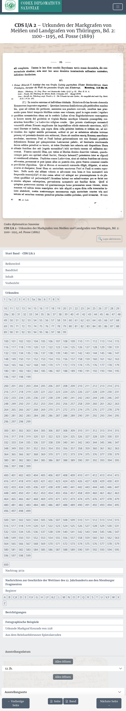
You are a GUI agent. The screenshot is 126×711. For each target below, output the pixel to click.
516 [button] (6, 526)
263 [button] (117, 404)
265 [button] (13, 409)
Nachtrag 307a (14, 570)
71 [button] (17, 326)
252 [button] (35, 404)
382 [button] (21, 460)
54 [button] (34, 320)
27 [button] (105, 308)
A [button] (5, 597)
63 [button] (88, 320)
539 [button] (58, 532)
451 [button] (28, 493)
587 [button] (58, 549)
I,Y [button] (47, 597)
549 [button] (13, 538)
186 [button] (50, 371)
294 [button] (109, 415)
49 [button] (5, 320)
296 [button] (6, 421)
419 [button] (28, 481)
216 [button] (6, 392)
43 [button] (89, 314)
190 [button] (80, 371)
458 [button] (80, 493)
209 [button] (72, 386)
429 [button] (102, 481)
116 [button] (6, 347)
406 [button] (50, 475)
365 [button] (13, 454)
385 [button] (43, 460)
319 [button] (28, 436)
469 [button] (43, 499)
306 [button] (50, 430)
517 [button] (13, 526)
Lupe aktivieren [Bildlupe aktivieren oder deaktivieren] (109, 239)
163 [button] (117, 359)
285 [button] (43, 415)
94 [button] (34, 332)
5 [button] (28, 299)
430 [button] (109, 481)
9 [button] (58, 299)
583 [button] (28, 549)
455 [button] (58, 493)
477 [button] (102, 499)
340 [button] (65, 442)
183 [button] (28, 371)
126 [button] (80, 347)
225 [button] (72, 392)
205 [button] (43, 386)
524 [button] (65, 526)
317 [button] (13, 436)
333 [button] (13, 442)
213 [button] (102, 386)
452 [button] (35, 493)
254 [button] (50, 404)
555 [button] (58, 538)
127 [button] (87, 347)
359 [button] (87, 448)
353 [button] (43, 448)
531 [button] (117, 526)
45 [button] (101, 314)
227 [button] (87, 392)
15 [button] (34, 308)
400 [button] (6, 475)
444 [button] (95, 487)
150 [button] (21, 359)
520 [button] (35, 526)
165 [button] (13, 365)
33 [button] (30, 314)
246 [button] (109, 398)
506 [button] (50, 520)
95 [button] (40, 332)
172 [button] (65, 365)
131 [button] (117, 347)
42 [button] (83, 314)
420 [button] (35, 481)
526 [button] (80, 526)
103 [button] (28, 341)
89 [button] (5, 332)
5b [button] (39, 299)
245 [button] (102, 398)
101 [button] (13, 341)
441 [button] (72, 487)
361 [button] (102, 448)
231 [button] (117, 392)
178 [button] (109, 365)
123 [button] (58, 347)
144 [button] (95, 353)
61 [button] (76, 320)
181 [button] (13, 371)
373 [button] (72, 454)
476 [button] (95, 499)
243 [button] (87, 398)
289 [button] (72, 415)
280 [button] (6, 415)
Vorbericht (12, 283)
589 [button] (72, 549)
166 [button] (21, 365)
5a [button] (33, 299)
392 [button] (95, 460)
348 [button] (6, 448)
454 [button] (50, 493)
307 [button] (58, 430)
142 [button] (80, 353)
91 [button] (17, 332)
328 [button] (95, 436)
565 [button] (13, 543)
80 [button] (70, 326)
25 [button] (94, 308)
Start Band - (20, 253)
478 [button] (109, 499)
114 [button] (109, 341)
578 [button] (109, 543)
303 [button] (28, 430)
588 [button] (65, 549)
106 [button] (50, 341)
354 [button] (50, 448)
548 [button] (6, 538)
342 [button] (80, 442)
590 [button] (80, 549)
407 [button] (58, 475)
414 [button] (109, 475)
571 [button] (58, 543)
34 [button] (36, 314)
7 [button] (49, 299)
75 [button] (40, 326)
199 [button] (28, 377)
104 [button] (35, 341)
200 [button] (6, 386)
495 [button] (117, 505)
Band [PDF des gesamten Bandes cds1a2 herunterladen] (70, 701)
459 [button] (87, 493)
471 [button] (58, 499)
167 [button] (28, 365)
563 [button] (117, 538)
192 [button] (95, 371)
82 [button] (82, 326)
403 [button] (28, 475)
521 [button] (43, 526)
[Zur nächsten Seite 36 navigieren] (108, 703)
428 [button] (95, 481)
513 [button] (102, 520)
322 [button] (50, 436)
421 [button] (43, 481)
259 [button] (87, 404)
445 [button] (102, 487)
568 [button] (35, 543)
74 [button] (34, 326)
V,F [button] (107, 597)
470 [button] (50, 499)
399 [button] (28, 466)
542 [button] (80, 532)
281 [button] (13, 415)
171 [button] (58, 365)
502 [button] (21, 520)
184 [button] (35, 371)
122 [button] (50, 347)
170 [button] (50, 365)
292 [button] (95, 415)
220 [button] (35, 392)
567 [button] (28, 543)
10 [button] (5, 308)
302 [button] (21, 430)
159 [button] (87, 359)
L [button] (59, 597)
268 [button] (35, 409)
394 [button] (109, 460)
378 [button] (109, 454)
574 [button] (80, 543)
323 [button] (58, 436)
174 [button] (80, 365)
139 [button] (58, 353)
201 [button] (13, 386)
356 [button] (65, 448)
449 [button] (13, 493)
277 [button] (102, 409)
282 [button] (21, 415)
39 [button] (65, 314)
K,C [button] (53, 597)
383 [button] (28, 460)
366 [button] (21, 454)
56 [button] (46, 320)
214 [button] (109, 386)
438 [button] (50, 487)
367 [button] (28, 454)
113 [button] (102, 341)
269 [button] (43, 409)
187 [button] (58, 371)
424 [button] (65, 481)
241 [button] (72, 398)
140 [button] (65, 353)
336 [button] (35, 442)
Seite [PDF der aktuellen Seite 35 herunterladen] (55, 701)
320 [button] (35, 436)
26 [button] (99, 308)
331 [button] (117, 436)
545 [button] (102, 532)
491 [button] (87, 505)
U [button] (102, 597)
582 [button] (21, 549)
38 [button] (60, 314)
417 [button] (13, 481)
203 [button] (28, 386)
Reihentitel (12, 263)
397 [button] (13, 466)
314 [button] (109, 430)
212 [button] (95, 386)
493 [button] (102, 505)
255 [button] (58, 404)
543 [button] (87, 532)
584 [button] (35, 549)
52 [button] (23, 320)
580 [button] (6, 549)
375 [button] (87, 454)
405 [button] (43, 475)
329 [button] (102, 436)
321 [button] (43, 436)
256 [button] (65, 404)
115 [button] (117, 341)
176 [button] (95, 365)
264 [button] (6, 409)
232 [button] (6, 398)
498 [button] (21, 511)
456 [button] (65, 493)
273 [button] (72, 409)
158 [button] (80, 359)
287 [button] (58, 415)
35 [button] (42, 314)
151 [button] (28, 359)
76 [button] (46, 326)
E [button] (25, 597)
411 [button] (87, 475)
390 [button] (80, 460)
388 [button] (65, 460)
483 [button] (28, 505)
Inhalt (9, 276)
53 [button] (29, 320)
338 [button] (50, 442)
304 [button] (35, 430)
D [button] (21, 597)
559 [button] (87, 538)
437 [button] (43, 487)
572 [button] (65, 543)
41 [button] (77, 314)
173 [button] (72, 365)
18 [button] (52, 308)
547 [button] (117, 532)
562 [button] (109, 538)
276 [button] (95, 409)
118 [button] (21, 347)
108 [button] (65, 341)
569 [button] (43, 543)
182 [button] (21, 371)
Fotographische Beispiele (22, 622)
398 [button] (21, 466)
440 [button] (65, 487)
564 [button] (6, 543)
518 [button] (21, 526)
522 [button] (50, 526)
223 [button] (58, 392)
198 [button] (21, 377)
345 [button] (102, 442)
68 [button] (117, 320)
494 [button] (109, 505)
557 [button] (72, 538)
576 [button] (95, 543)
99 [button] (64, 332)
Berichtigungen (15, 612)
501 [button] (13, 520)
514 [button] (109, 520)
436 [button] (35, 487)
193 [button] (102, 371)
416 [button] (6, 481)
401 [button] (13, 475)
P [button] (78, 597)
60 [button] (70, 320)
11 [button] (11, 308)
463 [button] (117, 493)
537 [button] (43, 532)
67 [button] (111, 320)
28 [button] (111, 308)
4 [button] (24, 299)
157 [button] (72, 359)
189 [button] (72, 371)
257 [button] (72, 404)
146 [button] (109, 353)
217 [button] (13, 392)
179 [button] (117, 365)
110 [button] (80, 341)
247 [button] (117, 398)
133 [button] (13, 353)
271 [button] (58, 409)
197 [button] (13, 377)
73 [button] (29, 326)
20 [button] (64, 308)
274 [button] (80, 409)
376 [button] (95, 454)
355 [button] (58, 448)
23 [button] (82, 308)
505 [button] (43, 520)
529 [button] (102, 526)
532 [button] (6, 532)
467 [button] (28, 499)
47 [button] (113, 314)
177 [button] (102, 365)
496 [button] (6, 511)
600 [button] (6, 564)
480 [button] (6, 505)
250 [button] (21, 404)
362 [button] (109, 448)
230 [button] (109, 392)
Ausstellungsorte (16, 692)
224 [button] (65, 392)
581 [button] (13, 549)
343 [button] (87, 442)
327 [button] (87, 436)
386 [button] (50, 460)
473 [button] (72, 499)
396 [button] (6, 466)
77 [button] (52, 326)
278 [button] (109, 409)
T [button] (97, 597)
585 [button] (43, 549)
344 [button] (95, 442)
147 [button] (117, 353)
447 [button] (117, 487)
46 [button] (107, 314)
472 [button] (65, 499)
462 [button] (109, 493)
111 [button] (87, 341)
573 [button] (72, 543)
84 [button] (94, 326)
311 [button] (87, 430)
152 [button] (35, 359)
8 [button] (53, 299)
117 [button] (13, 347)
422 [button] (50, 481)
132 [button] (6, 353)
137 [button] (43, 353)
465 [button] (13, 499)
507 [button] (58, 520)
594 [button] (109, 549)
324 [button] (65, 436)
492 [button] (95, 505)
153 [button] (43, 359)
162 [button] (109, 359)
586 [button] (50, 549)
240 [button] (65, 398)
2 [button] (15, 299)
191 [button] (87, 371)
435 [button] (28, 487)
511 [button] (87, 520)
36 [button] (48, 314)
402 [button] (21, 475)
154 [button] (50, 359)
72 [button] (23, 326)
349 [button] (13, 448)
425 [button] (72, 481)
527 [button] (87, 526)
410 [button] (80, 475)
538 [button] (50, 532)
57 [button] (52, 320)
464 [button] (6, 499)
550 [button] (21, 538)
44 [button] (95, 314)
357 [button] (72, 448)
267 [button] (28, 409)
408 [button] (65, 475)
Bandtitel (11, 270)
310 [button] (80, 430)
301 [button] (13, 430)
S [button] (92, 597)
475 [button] (87, 499)
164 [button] (6, 365)
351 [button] (28, 448)
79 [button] (64, 326)
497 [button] (13, 511)
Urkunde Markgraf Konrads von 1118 (28, 628)
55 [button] (40, 320)
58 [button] (58, 320)
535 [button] (28, 532)
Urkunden (12, 292)
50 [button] (11, 320)
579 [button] (117, 543)
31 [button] (18, 314)
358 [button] (80, 448)
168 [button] (35, 365)
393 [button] (102, 460)
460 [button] (95, 493)
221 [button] (43, 392)
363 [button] (117, 448)
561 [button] (102, 538)
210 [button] (80, 386)
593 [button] (102, 549)
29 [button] (117, 308)
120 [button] (35, 347)
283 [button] (28, 415)
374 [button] (80, 454)
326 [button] (80, 436)
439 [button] (58, 487)
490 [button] (80, 505)
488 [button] (65, 505)
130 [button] (109, 347)
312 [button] (95, 430)
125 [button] (72, 347)
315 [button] (117, 430)
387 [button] (58, 460)
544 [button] (95, 532)
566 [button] (21, 543)
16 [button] (40, 308)
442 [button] (80, 487)
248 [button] (6, 404)
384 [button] (35, 460)
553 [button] (43, 538)
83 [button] (88, 326)
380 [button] (6, 460)
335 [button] (28, 442)
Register (10, 590)
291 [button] (87, 415)
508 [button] (65, 520)
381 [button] (13, 460)
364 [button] (6, 454)
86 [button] (105, 326)
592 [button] (95, 549)
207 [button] (58, 386)
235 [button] (28, 398)
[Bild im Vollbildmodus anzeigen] (120, 48)
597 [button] (13, 555)
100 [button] (6, 341)
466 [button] (21, 499)
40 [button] (71, 314)
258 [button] (80, 404)
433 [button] (13, 487)
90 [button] (11, 332)
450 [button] (21, 493)
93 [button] (29, 332)
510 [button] (80, 520)
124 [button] (65, 347)
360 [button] (95, 448)
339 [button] (58, 442)
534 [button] (21, 532)
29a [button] (6, 314)
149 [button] (13, 359)
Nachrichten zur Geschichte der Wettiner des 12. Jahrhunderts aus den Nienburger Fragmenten (60, 582)
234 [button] (21, 398)
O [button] (74, 597)
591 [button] (87, 549)
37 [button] (54, 314)
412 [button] (95, 475)
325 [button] (72, 436)
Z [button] (4, 603)
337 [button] (43, 442)
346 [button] (109, 442)
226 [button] (80, 392)
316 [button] (6, 436)
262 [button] (109, 404)
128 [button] (95, 347)
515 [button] (117, 520)
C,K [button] (15, 597)
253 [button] (43, 404)
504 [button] (35, 520)
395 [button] (117, 460)
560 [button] (95, 538)
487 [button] (58, 505)
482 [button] (21, 505)
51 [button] (17, 320)
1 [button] (4, 299)
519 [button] (28, 526)
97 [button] (52, 332)
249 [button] (13, 404)
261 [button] (102, 404)
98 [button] (58, 332)
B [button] (9, 597)
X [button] (118, 597)
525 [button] (72, 526)
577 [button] (102, 543)
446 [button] (109, 487)
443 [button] (87, 487)
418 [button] (21, 481)
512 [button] (95, 520)
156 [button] (65, 359)
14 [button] (29, 308)
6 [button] (44, 299)
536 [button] (35, 532)
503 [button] (28, 520)
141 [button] (72, 353)
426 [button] (80, 481)
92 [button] (23, 332)
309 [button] (72, 430)
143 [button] (87, 353)
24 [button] (88, 308)
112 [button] (95, 341)
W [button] (113, 597)
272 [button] (65, 409)
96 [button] (46, 332)
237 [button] (43, 398)
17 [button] (46, 308)
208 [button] (65, 386)
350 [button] (21, 448)
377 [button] (102, 454)
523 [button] (58, 526)
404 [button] (35, 475)
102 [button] (21, 341)
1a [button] (9, 299)
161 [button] (102, 359)
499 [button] (28, 511)
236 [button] (35, 398)
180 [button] (6, 371)
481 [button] (13, 505)
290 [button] (80, 415)
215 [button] (117, 386)
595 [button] (117, 549)
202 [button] (21, 386)
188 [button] (65, 371)
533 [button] (13, 532)
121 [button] (43, 347)
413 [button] (102, 475)
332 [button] (6, 442)
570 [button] (50, 543)
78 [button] (58, 326)
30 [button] (12, 314)
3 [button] (19, 299)
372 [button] (65, 454)
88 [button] (117, 326)
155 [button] (58, 359)
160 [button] (95, 359)
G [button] (37, 597)
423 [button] (58, 481)
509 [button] (72, 520)
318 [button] (21, 436)
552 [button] (35, 538)
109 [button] (72, 341)
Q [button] (83, 597)
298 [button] (21, 421)
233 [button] (13, 398)
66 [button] (105, 320)
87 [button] (111, 326)
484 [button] (35, 505)
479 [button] (117, 499)
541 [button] (72, 532)
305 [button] (43, 430)
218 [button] (21, 392)
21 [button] (70, 308)
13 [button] (23, 308)
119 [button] (28, 347)
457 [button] (72, 493)
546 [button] (109, 532)
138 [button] (50, 353)
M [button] (64, 597)
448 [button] (6, 493)
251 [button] (28, 404)
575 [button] (87, 543)
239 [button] (58, 398)
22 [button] (76, 308)
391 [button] (87, 460)
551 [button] (28, 538)
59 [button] (64, 320)
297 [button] (13, 421)
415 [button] (117, 475)
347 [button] (117, 442)
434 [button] (21, 487)
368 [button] (35, 454)
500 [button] (6, 520)
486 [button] (50, 505)
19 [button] (58, 308)
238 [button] (50, 398)
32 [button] (24, 314)
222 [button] (50, 392)
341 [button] (72, 442)
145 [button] (102, 353)
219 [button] (28, 392)
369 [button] (43, 454)
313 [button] (102, 430)
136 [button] (35, 353)
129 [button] (102, 347)
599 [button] (28, 555)
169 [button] (43, 365)
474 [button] (80, 499)
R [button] (88, 597)
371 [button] (58, 454)
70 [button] (11, 326)
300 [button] (6, 430)
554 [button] (50, 538)
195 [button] (117, 371)
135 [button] (28, 353)
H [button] (42, 597)
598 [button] (21, 555)
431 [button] (117, 481)
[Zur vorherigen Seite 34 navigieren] (16, 703)
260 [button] (95, 404)
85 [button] (99, 326)
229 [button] (102, 392)
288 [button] (65, 415)
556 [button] (65, 538)
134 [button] (21, 353)
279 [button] (117, 409)
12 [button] (17, 308)
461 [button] (102, 493)
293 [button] (102, 415)
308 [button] (65, 430)
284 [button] (35, 415)
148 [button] (6, 359)
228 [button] (95, 392)
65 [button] (99, 320)
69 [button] (5, 326)
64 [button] (94, 320)
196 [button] (6, 377)
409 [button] (72, 475)
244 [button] (95, 398)
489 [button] (72, 505)
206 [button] (50, 386)
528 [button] (95, 526)
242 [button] (80, 398)
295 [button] (117, 415)
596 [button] (6, 555)
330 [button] (109, 436)
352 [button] (35, 448)
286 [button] (50, 415)
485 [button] (43, 505)
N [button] (69, 597)
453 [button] (43, 493)
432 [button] (6, 487)
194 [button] (109, 371)
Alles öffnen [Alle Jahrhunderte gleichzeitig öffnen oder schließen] (63, 661)
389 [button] (72, 460)
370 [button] (50, 454)
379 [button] (117, 454)
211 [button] (87, 386)
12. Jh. (9, 668)
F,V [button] (31, 597)
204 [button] (35, 386)
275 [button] (87, 409)
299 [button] (28, 421)
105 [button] (43, 341)
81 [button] (76, 326)
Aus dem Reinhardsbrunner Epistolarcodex (33, 634)
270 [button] (50, 409)
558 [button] (80, 538)
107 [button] (58, 341)
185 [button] (43, 371)
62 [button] (82, 320)
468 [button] (35, 499)
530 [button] (109, 526)
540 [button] (65, 532)
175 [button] (87, 365)
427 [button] (87, 481)
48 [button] (119, 314)
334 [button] (21, 442)
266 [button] (21, 409)
